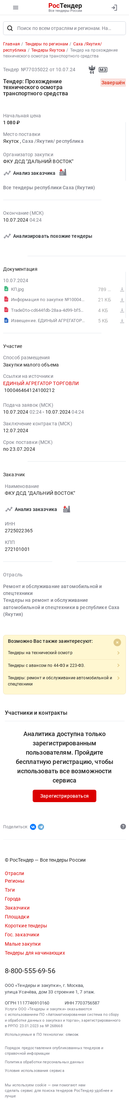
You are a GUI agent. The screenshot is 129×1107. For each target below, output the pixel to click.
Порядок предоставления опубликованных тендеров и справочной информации (54, 1051)
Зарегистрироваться (64, 796)
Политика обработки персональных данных (44, 1062)
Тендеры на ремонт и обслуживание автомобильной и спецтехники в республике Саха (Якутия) (61, 607)
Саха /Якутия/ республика (52, 141)
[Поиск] (10, 28)
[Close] (117, 642)
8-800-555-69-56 (30, 971)
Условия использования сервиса (34, 1070)
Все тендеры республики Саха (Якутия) (49, 187)
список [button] (72, 1034)
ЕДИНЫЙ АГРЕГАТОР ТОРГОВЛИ (41, 383)
